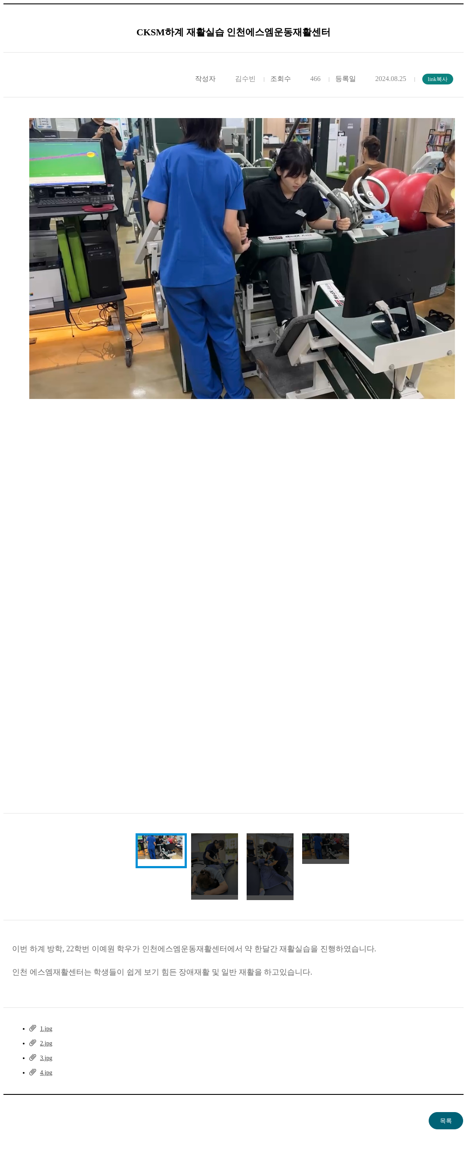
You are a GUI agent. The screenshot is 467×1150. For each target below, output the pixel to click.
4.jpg (46, 1072)
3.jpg (46, 1058)
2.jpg (46, 1043)
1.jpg (46, 1028)
